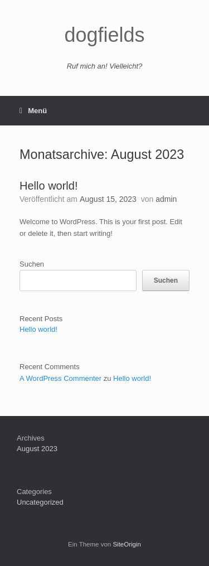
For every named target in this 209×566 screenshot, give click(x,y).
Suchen (32, 264)
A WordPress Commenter (60, 378)
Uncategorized (40, 502)
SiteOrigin (127, 544)
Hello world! (48, 186)
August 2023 (37, 448)
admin (166, 199)
